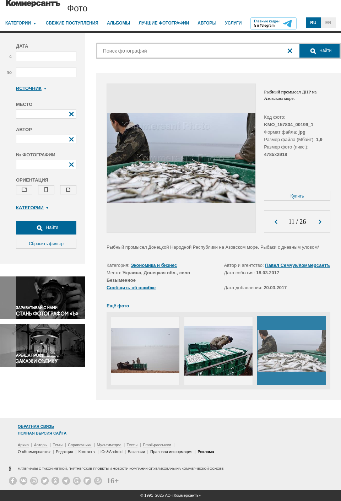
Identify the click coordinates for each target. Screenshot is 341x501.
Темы (58, 445)
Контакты (87, 451)
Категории (18, 23)
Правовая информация (171, 451)
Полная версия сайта (42, 433)
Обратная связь (36, 426)
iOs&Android (112, 451)
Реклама (205, 451)
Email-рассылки (157, 445)
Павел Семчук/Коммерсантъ (297, 265)
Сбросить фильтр (46, 243)
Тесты (132, 445)
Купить (297, 196)
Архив (23, 445)
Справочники (80, 445)
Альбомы (118, 23)
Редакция (64, 451)
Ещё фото (118, 305)
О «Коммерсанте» (34, 451)
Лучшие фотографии (164, 23)
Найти (46, 227)
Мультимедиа (109, 445)
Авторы (206, 23)
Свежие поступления (72, 23)
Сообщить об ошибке (131, 287)
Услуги (233, 23)
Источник (31, 88)
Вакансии (136, 451)
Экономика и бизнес (154, 265)
